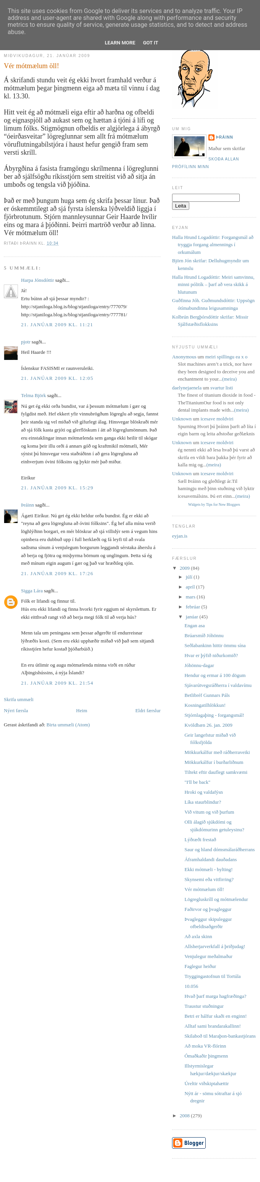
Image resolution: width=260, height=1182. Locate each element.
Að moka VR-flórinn (205, 1046)
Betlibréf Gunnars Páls (206, 695)
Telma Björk (33, 395)
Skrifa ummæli (19, 699)
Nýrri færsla (16, 710)
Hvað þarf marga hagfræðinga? (215, 996)
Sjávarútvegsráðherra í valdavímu (217, 685)
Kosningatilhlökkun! (205, 705)
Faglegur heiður (200, 966)
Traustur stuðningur (203, 1006)
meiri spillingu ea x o (226, 357)
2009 (185, 568)
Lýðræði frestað (200, 839)
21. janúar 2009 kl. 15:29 (57, 487)
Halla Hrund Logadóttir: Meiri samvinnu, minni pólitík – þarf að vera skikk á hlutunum (213, 284)
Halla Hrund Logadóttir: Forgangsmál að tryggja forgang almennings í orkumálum (212, 244)
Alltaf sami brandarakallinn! (212, 1026)
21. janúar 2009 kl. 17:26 (57, 573)
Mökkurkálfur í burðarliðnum (213, 762)
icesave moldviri (216, 419)
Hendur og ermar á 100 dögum (214, 675)
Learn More (120, 43)
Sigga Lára (32, 590)
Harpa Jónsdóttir (37, 280)
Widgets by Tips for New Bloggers (214, 504)
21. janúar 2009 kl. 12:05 (57, 378)
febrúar (194, 607)
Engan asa (194, 625)
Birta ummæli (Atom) (68, 725)
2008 (185, 1115)
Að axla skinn (198, 936)
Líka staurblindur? (202, 802)
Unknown (182, 419)
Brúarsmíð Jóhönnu (203, 635)
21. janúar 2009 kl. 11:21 (57, 324)
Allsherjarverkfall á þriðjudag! (214, 946)
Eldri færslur (148, 710)
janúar (193, 617)
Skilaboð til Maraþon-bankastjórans (219, 1036)
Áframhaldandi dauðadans (210, 859)
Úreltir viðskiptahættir (206, 1083)
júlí (190, 577)
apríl (191, 587)
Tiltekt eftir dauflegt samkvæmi (215, 772)
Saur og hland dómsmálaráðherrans (219, 849)
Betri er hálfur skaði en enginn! (215, 1016)
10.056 (191, 986)
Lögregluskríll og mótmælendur (216, 899)
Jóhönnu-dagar (199, 665)
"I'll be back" (197, 782)
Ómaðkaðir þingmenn (206, 1056)
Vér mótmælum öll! (31, 66)
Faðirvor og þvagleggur (207, 909)
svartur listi (221, 388)
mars (191, 597)
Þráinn (27, 505)
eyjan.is (179, 536)
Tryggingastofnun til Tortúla (212, 976)
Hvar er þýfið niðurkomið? (211, 655)
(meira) (229, 379)
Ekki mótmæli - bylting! (208, 869)
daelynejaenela (187, 388)
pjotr (26, 342)
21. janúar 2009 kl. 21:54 (57, 683)
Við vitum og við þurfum (209, 812)
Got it (150, 43)
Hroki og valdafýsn (203, 792)
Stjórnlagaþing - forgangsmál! (214, 715)
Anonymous (184, 357)
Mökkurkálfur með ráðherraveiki (217, 752)
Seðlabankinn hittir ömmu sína (214, 645)
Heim (81, 710)
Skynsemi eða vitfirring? (209, 879)
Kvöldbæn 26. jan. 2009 (208, 725)
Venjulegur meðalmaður (208, 956)
